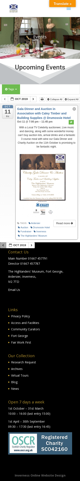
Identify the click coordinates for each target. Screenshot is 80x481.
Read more (65, 223)
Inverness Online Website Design (40, 475)
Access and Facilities (25, 323)
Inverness (40, 231)
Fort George (19, 336)
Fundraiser (24, 231)
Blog (14, 382)
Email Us (14, 290)
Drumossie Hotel (40, 227)
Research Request (23, 362)
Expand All (72, 99)
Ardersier (34, 223)
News (15, 389)
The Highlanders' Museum (32, 235)
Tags (11, 89)
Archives (17, 369)
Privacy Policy (20, 316)
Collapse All (55, 99)
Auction (23, 227)
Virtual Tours (20, 375)
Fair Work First (21, 342)
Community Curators (25, 329)
